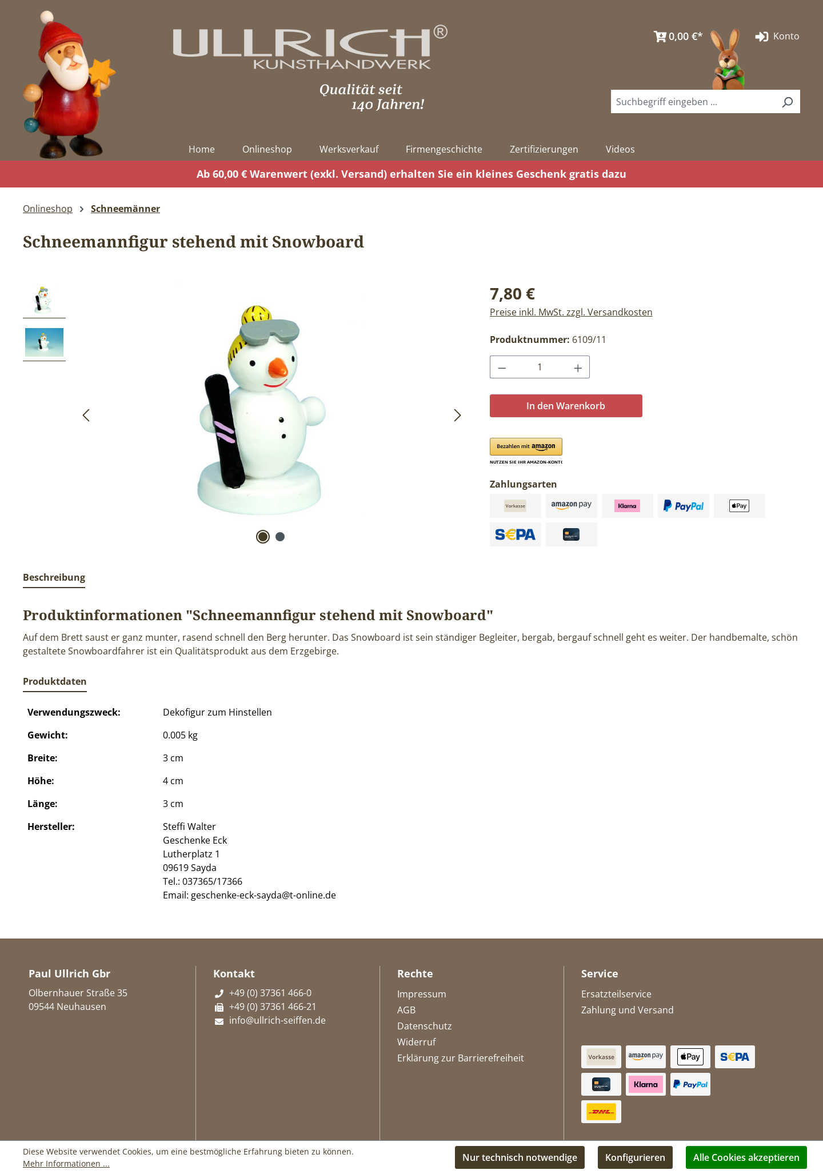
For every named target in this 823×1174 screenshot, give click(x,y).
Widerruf (416, 1042)
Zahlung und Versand (627, 1010)
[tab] (54, 578)
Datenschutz (424, 1026)
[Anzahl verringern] (502, 367)
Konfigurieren (635, 1157)
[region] (244, 414)
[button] (526, 451)
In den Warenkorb (565, 406)
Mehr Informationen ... (66, 1163)
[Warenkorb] (675, 37)
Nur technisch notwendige (519, 1157)
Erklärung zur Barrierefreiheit (460, 1058)
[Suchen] (787, 101)
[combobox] (692, 101)
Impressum (421, 994)
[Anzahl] (540, 367)
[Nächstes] (457, 414)
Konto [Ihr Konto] (776, 36)
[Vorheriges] (85, 414)
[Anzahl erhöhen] (578, 367)
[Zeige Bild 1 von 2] (262, 536)
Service (599, 973)
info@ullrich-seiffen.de (269, 1020)
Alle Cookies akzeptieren (746, 1157)
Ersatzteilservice (616, 994)
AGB (406, 1010)
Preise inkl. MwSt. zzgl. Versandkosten (571, 312)
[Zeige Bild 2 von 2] (280, 536)
